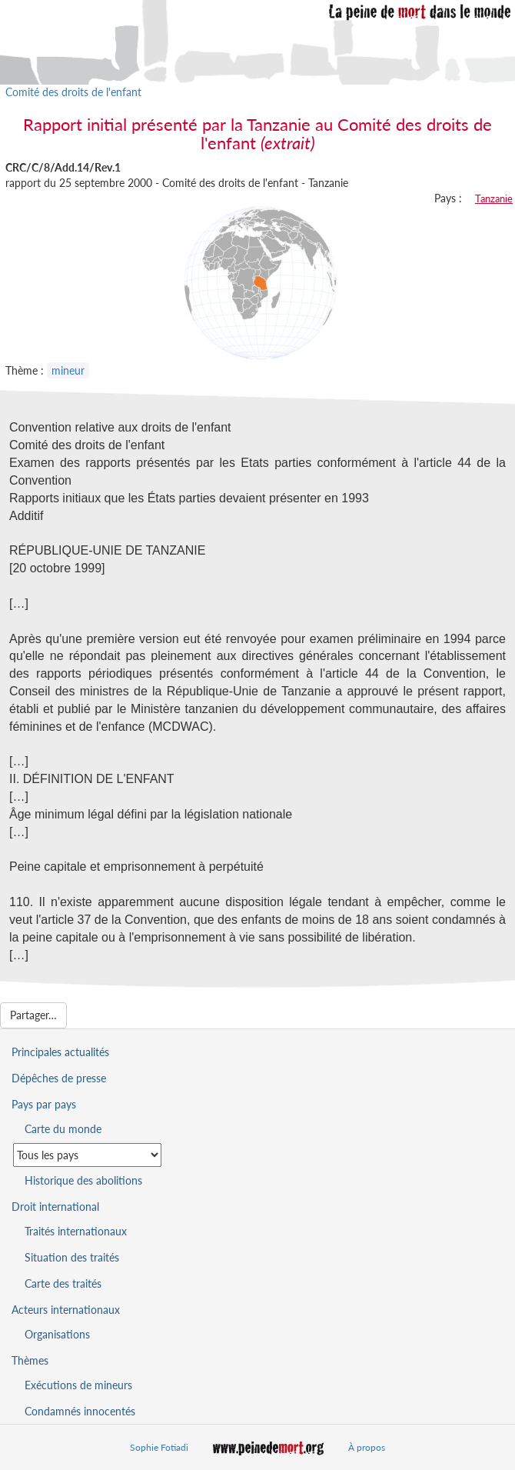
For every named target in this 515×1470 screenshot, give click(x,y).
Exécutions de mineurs (78, 1385)
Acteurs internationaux (66, 1309)
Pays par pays (44, 1104)
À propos (366, 1447)
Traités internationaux (76, 1231)
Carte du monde (63, 1128)
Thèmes (30, 1360)
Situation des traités (72, 1257)
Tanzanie (494, 198)
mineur (68, 370)
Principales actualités (60, 1051)
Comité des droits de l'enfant (73, 91)
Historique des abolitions (83, 1180)
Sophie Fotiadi (159, 1447)
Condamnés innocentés (80, 1411)
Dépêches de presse (59, 1078)
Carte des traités (63, 1283)
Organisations (57, 1334)
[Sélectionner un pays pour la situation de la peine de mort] (87, 1155)
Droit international (55, 1206)
